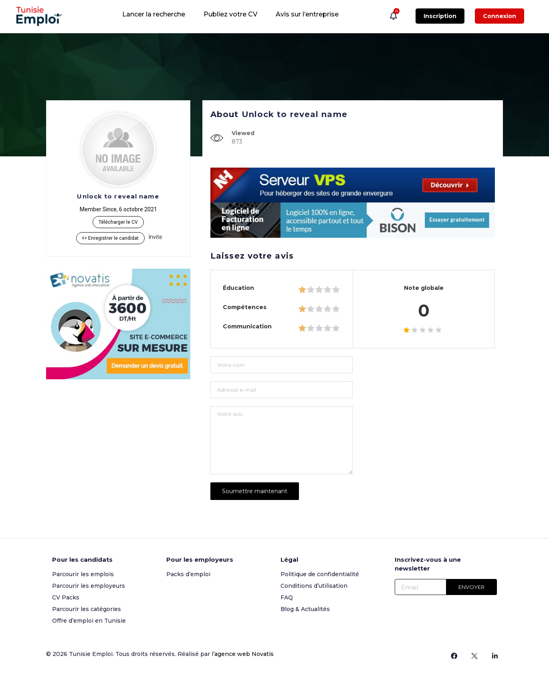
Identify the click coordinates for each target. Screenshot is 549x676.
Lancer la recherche (153, 14)
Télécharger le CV (118, 222)
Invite (155, 237)
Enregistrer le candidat (110, 238)
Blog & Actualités (305, 609)
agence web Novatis (244, 654)
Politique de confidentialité (320, 574)
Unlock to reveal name (118, 196)
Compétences (244, 307)
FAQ (287, 597)
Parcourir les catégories (86, 609)
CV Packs (65, 597)
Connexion (499, 16)
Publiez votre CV (230, 14)
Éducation (238, 287)
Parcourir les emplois (83, 574)
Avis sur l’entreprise (307, 14)
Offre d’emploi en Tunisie (89, 620)
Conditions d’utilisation (314, 585)
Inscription (440, 16)
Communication (247, 326)
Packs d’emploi (188, 574)
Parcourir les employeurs (88, 585)
